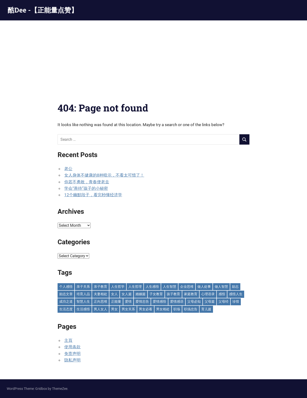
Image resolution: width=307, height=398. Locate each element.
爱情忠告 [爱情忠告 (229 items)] (142, 301)
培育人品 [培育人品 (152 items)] (83, 294)
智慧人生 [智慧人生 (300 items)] (83, 301)
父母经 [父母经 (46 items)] (223, 301)
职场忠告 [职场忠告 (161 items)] (190, 309)
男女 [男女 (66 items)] (114, 309)
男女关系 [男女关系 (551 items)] (128, 309)
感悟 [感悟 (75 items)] (221, 294)
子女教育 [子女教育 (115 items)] (156, 294)
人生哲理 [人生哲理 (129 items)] (135, 286)
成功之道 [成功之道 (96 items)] (66, 301)
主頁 (68, 340)
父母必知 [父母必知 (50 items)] (194, 301)
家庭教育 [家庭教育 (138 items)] (190, 294)
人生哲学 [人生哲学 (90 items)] (117, 286)
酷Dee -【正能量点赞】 (43, 10)
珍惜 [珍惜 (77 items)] (235, 301)
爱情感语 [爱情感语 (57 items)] (176, 301)
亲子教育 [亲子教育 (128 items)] (100, 286)
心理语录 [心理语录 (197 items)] (208, 294)
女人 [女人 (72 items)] (114, 294)
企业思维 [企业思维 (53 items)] (187, 286)
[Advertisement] (153, 56)
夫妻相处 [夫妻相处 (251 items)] (100, 294)
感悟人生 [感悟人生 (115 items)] (235, 294)
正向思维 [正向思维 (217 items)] (100, 301)
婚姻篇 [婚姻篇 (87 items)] (141, 294)
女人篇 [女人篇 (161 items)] (127, 294)
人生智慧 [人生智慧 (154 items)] (169, 286)
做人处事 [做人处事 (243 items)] (204, 286)
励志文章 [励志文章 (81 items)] (66, 294)
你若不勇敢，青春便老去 (86, 181)
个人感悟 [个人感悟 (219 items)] (66, 286)
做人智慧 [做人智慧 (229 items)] (221, 286)
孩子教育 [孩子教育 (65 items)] (173, 294)
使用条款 (72, 346)
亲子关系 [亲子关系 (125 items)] (83, 286)
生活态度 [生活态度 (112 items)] (66, 309)
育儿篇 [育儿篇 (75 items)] (206, 309)
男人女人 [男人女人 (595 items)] (100, 309)
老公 (68, 168)
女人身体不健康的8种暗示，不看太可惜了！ (104, 175)
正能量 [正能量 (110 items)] (116, 301)
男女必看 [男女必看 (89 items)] (145, 309)
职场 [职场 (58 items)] (176, 309)
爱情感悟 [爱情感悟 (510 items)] (159, 301)
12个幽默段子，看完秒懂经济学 (93, 194)
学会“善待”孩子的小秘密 (86, 188)
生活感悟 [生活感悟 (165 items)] (83, 309)
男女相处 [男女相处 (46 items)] (163, 309)
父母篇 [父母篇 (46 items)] (210, 301)
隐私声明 (72, 360)
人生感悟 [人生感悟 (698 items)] (152, 286)
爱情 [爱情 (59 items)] (128, 301)
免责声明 (72, 353)
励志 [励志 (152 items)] (235, 286)
